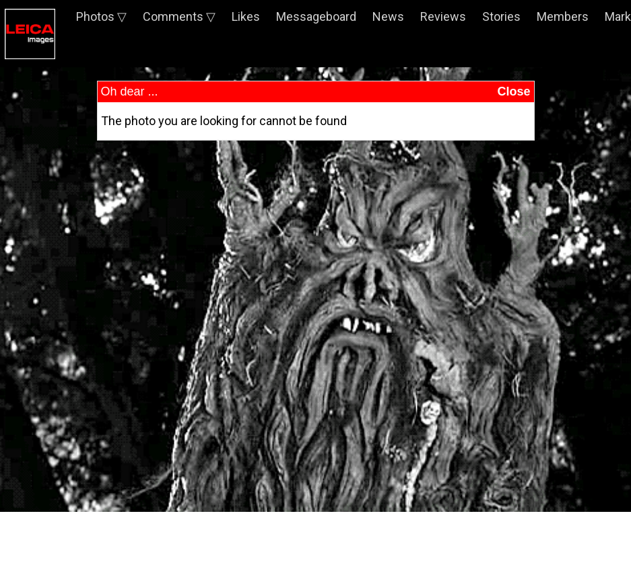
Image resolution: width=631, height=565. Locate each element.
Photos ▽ (101, 16)
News (388, 16)
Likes (246, 16)
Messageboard (316, 16)
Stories (501, 16)
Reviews (443, 16)
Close (513, 91)
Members (563, 16)
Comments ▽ (179, 16)
